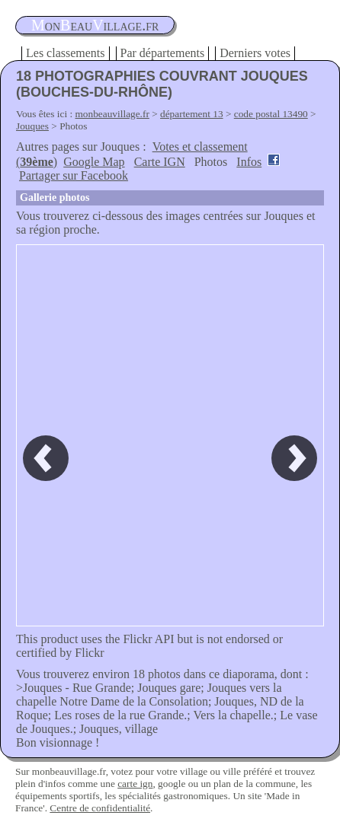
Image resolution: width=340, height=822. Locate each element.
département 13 (191, 113)
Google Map (93, 161)
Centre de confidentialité (100, 808)
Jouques (32, 126)
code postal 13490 (271, 113)
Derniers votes (255, 52)
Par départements (162, 52)
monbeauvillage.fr (112, 113)
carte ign (134, 783)
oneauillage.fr (95, 25)
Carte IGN (159, 161)
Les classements (65, 52)
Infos (248, 161)
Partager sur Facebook (73, 175)
